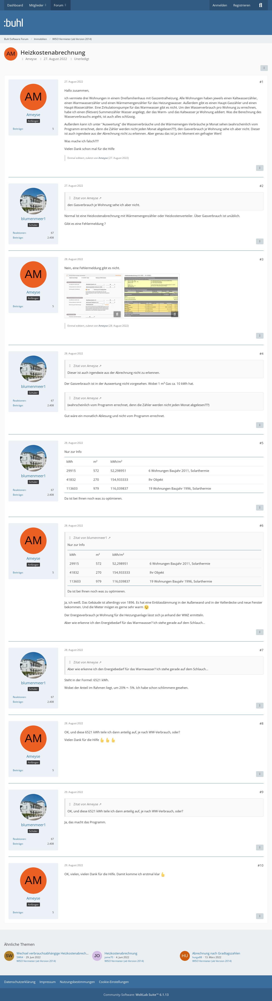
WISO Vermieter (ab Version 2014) (36, 961)
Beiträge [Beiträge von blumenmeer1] (18, 237)
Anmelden (220, 5)
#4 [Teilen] (262, 353)
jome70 (109, 957)
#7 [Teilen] (262, 650)
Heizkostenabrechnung (121, 953)
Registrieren (241, 5)
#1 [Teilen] (262, 82)
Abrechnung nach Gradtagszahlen (216, 953)
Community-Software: (136, 995)
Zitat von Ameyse (85, 198)
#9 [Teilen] (262, 792)
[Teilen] (264, 68)
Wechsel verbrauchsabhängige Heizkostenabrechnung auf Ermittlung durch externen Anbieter (83, 953)
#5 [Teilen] (262, 443)
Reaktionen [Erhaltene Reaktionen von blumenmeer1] (19, 233)
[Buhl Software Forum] (136, 23)
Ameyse (31, 59)
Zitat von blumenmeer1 (90, 538)
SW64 (20, 957)
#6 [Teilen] (262, 525)
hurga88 (197, 957)
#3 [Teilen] (262, 259)
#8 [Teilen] (262, 723)
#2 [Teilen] (262, 186)
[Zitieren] (260, 168)
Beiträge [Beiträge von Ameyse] (18, 129)
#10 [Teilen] (261, 865)
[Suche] (260, 5)
